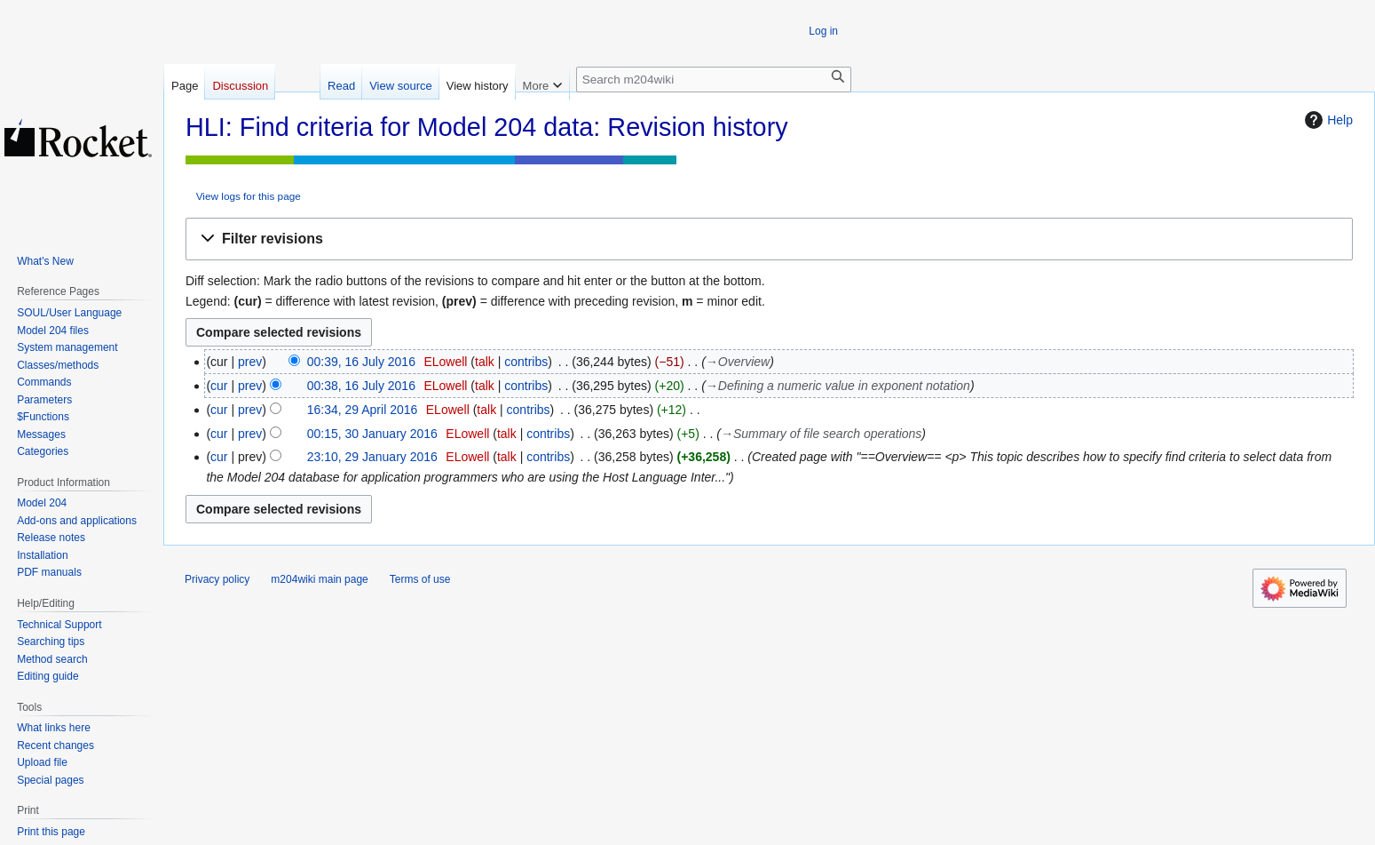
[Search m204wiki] (713, 79)
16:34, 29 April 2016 (362, 410)
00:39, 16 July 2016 (361, 362)
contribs (526, 362)
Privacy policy (217, 579)
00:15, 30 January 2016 (372, 433)
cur (218, 386)
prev (250, 362)
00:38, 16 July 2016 (361, 386)
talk (484, 362)
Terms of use (420, 579)
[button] (769, 239)
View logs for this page (248, 196)
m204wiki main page (319, 579)
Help (1326, 120)
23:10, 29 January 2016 (372, 457)
